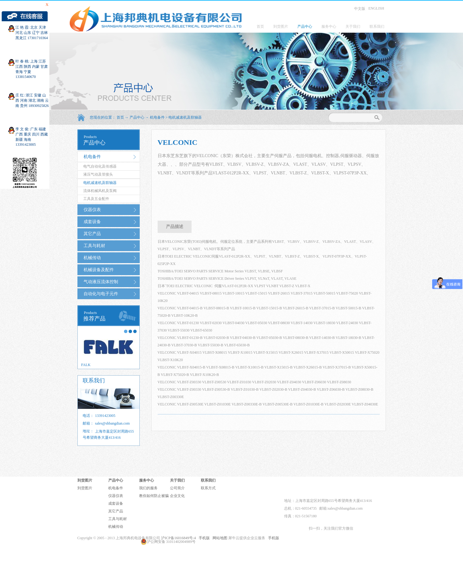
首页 (260, 26)
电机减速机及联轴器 (185, 117)
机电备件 (157, 117)
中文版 (359, 8)
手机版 (203, 538)
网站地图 (219, 538)
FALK (85, 365)
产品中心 (137, 117)
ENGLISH (376, 8)
